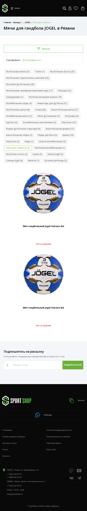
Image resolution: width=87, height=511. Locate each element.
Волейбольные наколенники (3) (39, 122)
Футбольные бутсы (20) (62, 71)
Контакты (6, 456)
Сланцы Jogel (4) (14, 160)
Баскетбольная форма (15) (60, 128)
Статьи (5, 449)
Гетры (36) (40, 109)
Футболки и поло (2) (16, 154)
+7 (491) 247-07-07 (14, 486)
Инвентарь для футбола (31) (52, 103)
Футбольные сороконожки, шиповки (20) (27, 77)
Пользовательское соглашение (58, 437)
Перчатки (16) (68, 122)
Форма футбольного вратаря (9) (23, 128)
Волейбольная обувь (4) (19, 103)
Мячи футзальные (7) (48, 116)
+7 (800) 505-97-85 (14, 477)
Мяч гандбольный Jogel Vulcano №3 (43, 307)
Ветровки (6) (72, 116)
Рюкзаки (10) (64, 90)
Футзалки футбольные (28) (20, 84)
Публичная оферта (54, 443)
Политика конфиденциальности (59, 430)
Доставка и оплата (9, 443)
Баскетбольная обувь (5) (19, 135)
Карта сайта (51, 449)
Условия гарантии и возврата (13, 437)
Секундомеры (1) (14, 96)
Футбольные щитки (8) (18, 109)
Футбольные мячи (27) (18, 71)
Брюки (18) (68, 135)
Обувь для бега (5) (47, 135)
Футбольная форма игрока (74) (45, 96)
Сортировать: (13, 60)
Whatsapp (43, 415)
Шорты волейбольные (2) (52, 141)
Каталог (77, 400)
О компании (7, 430)
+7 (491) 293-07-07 (14, 474)
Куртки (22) (12, 122)
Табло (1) (40, 71)
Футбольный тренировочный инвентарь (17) (29, 90)
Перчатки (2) (12, 141)
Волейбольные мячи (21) (19, 116)
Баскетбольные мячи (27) (64, 109)
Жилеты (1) (33, 160)
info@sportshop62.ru (15, 494)
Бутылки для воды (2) (56, 160)
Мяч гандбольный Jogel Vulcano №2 (43, 226)
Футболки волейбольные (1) (50, 147)
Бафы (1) (29, 141)
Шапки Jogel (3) (55, 154)
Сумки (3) (37, 154)
